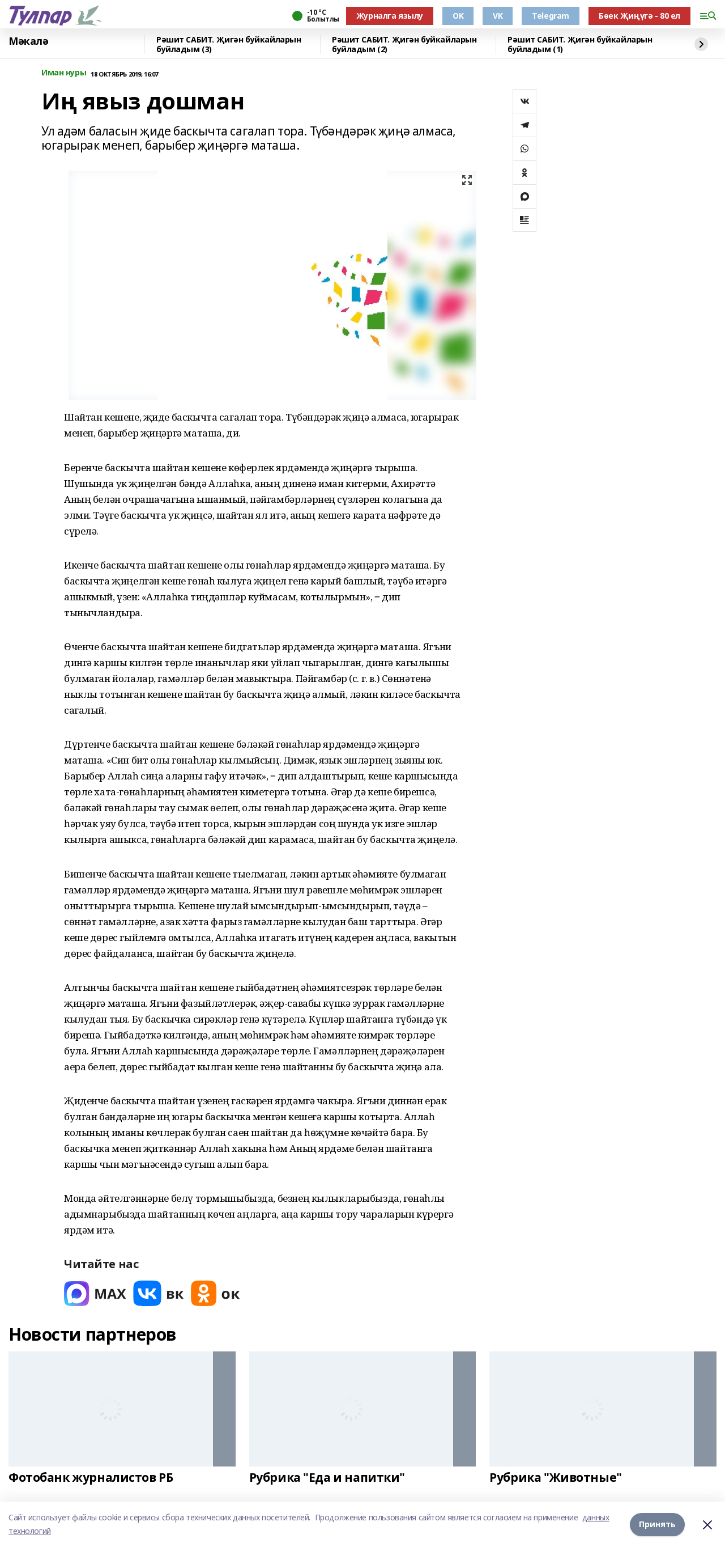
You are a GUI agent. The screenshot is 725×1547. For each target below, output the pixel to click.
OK (458, 15)
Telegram (550, 15)
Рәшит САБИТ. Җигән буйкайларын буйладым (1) (580, 44)
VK (497, 15)
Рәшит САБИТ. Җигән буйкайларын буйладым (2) (404, 44)
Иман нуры (63, 73)
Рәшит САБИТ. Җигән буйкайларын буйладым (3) (228, 44)
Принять (657, 1524)
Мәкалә (28, 41)
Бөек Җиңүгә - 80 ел (639, 15)
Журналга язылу (389, 15)
